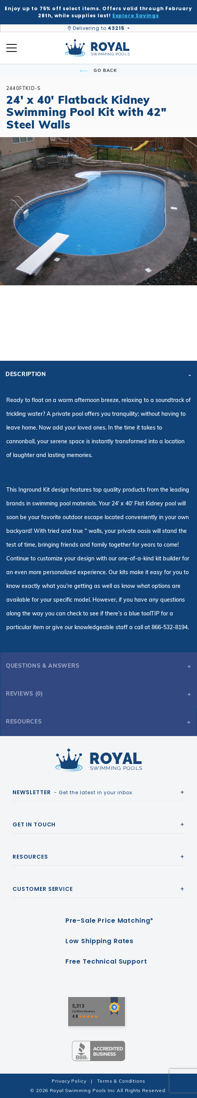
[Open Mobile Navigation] (11, 48)
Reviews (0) (24, 693)
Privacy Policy (69, 1081)
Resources (24, 721)
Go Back (98, 70)
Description (25, 374)
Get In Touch (34, 824)
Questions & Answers (42, 665)
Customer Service (43, 889)
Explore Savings (135, 15)
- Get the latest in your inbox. (73, 792)
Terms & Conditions (121, 1081)
